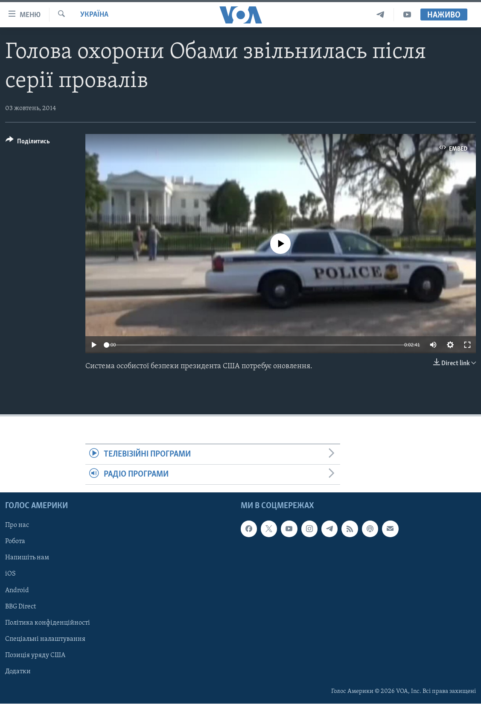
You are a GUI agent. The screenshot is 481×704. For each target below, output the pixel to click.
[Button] (28, 142)
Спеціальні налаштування (45, 639)
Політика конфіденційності (47, 623)
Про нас (17, 525)
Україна (94, 15)
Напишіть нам (27, 558)
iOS (10, 574)
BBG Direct (20, 606)
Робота (15, 541)
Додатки (18, 671)
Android (17, 590)
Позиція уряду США (35, 655)
